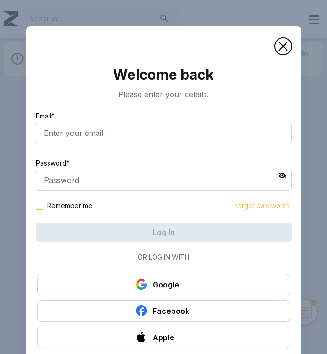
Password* (53, 163)
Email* (45, 116)
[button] (283, 46)
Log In (164, 232)
